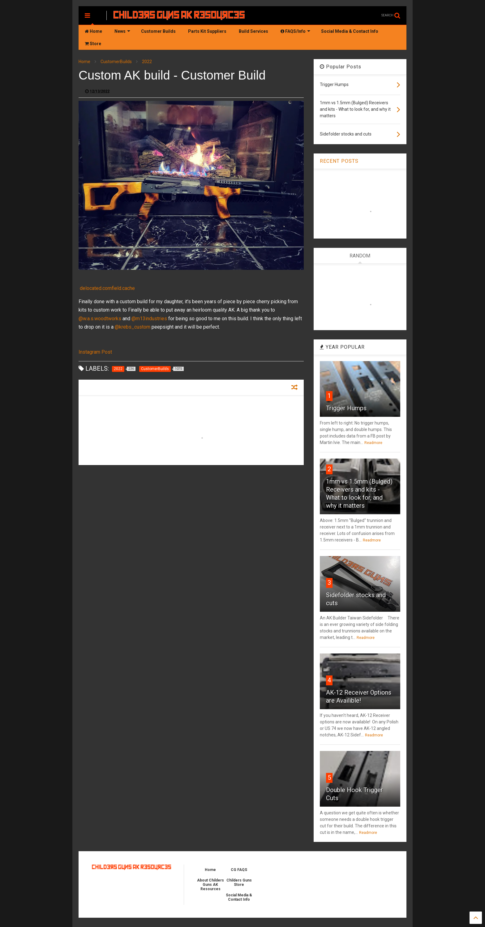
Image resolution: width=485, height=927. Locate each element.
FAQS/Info (295, 31)
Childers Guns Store (239, 882)
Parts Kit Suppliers (207, 31)
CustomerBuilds (116, 61)
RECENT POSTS (339, 161)
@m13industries (149, 318)
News (122, 31)
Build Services (253, 31)
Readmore (373, 443)
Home (93, 31)
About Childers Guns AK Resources (210, 884)
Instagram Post (95, 352)
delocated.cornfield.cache (107, 288)
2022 (147, 61)
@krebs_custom (132, 327)
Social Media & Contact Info (349, 31)
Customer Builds (158, 31)
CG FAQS (239, 870)
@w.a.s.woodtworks (100, 318)
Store (93, 43)
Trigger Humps (346, 408)
